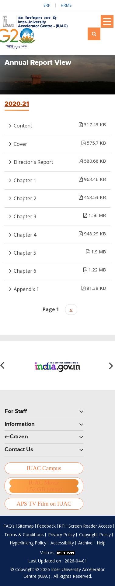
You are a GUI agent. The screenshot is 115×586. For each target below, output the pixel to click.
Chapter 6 (60, 269)
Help (101, 543)
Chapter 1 (60, 179)
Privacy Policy (61, 534)
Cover (60, 142)
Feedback (46, 526)
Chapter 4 (60, 233)
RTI (62, 526)
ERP (47, 5)
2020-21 (17, 104)
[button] (112, 365)
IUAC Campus (44, 468)
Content (60, 124)
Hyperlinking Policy (28, 543)
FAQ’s (9, 526)
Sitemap (26, 526)
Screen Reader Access (90, 526)
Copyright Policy (95, 534)
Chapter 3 (60, 215)
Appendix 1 (60, 288)
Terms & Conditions (24, 534)
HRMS (66, 5)
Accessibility (62, 543)
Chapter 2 (60, 197)
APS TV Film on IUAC (44, 503)
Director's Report (60, 160)
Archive (85, 543)
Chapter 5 (60, 251)
